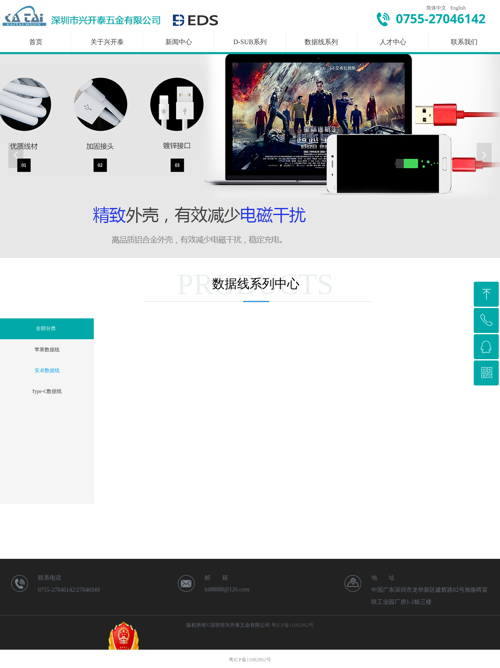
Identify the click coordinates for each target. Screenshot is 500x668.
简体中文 (436, 8)
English (458, 8)
